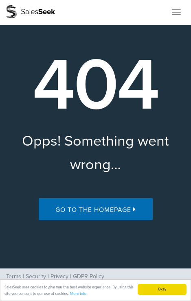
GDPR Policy (88, 276)
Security (36, 276)
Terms (13, 276)
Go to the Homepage (95, 210)
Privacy (59, 276)
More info (78, 293)
